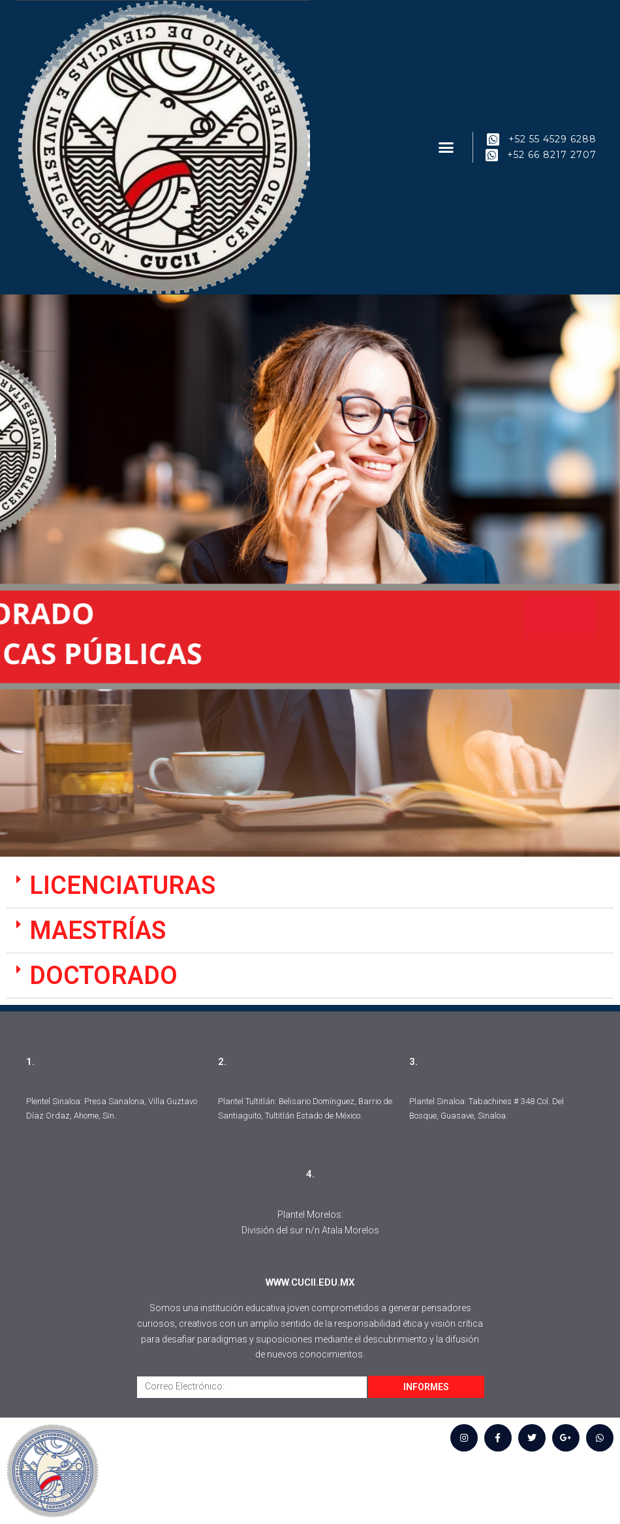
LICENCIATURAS (122, 885)
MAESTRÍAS (97, 930)
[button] (446, 147)
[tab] (310, 885)
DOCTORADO (103, 975)
